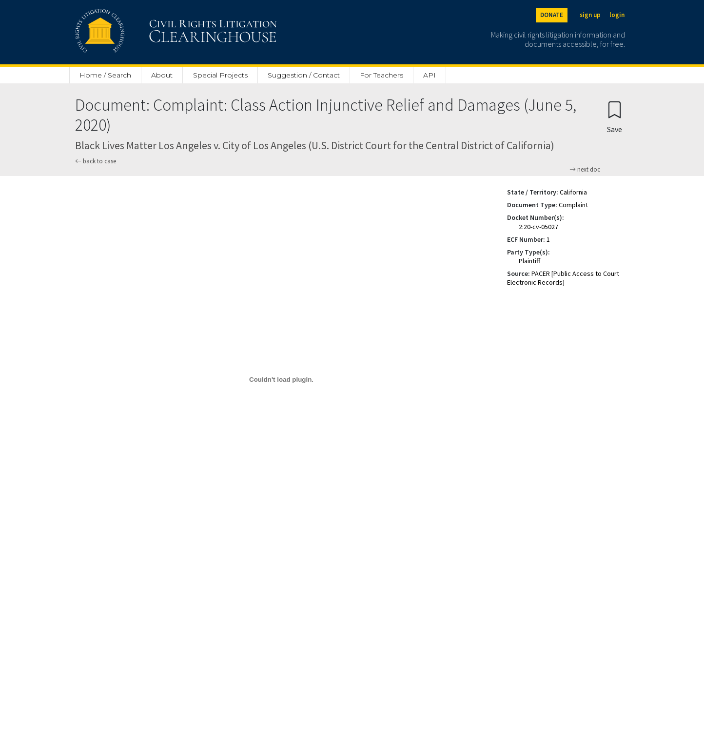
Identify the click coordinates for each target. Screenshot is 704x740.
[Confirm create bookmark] (614, 116)
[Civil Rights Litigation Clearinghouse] (148, 32)
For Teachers (381, 75)
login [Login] (617, 15)
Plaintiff (529, 260)
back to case (95, 161)
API (429, 75)
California (573, 192)
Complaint (573, 204)
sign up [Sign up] (590, 15)
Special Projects (220, 75)
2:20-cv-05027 (538, 226)
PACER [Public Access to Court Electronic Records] (563, 278)
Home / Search (105, 75)
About (162, 75)
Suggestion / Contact (304, 75)
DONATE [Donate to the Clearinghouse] (551, 15)
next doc (584, 170)
